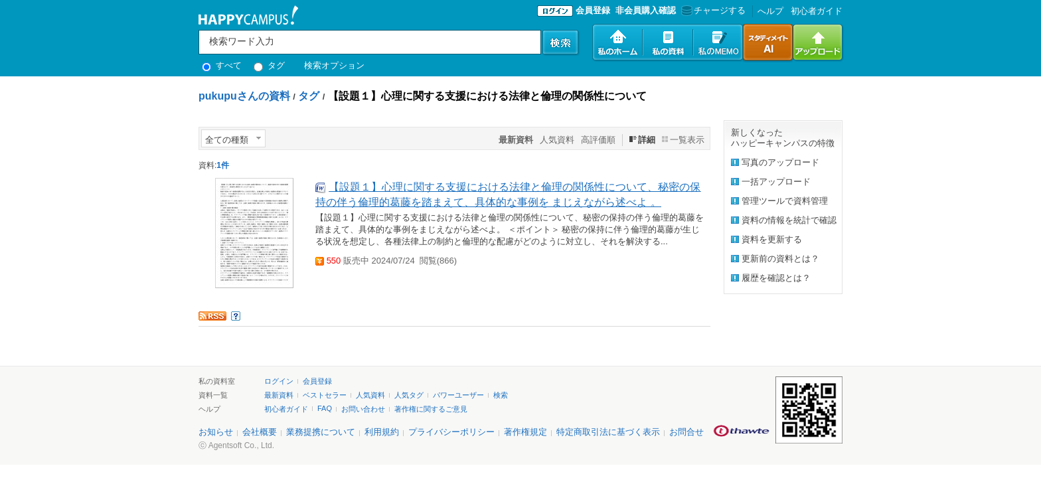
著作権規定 (525, 432)
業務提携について (320, 432)
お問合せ (686, 432)
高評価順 (598, 140)
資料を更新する (772, 239)
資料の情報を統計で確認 (789, 220)
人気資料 (557, 140)
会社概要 (259, 432)
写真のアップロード (780, 162)
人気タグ (409, 395)
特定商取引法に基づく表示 (608, 432)
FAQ (324, 408)
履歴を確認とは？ (776, 278)
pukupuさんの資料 (244, 96)
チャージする (712, 10)
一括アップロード (776, 182)
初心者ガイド (816, 11)
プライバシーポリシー (451, 432)
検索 (500, 395)
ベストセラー (325, 395)
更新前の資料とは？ (780, 259)
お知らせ (216, 432)
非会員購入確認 (645, 10)
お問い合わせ (363, 409)
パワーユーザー (458, 395)
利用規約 (381, 432)
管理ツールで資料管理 (785, 201)
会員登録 (593, 10)
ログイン (278, 381)
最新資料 (278, 395)
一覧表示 (687, 140)
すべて (222, 65)
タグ (269, 65)
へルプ (770, 11)
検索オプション (334, 65)
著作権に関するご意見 (430, 409)
